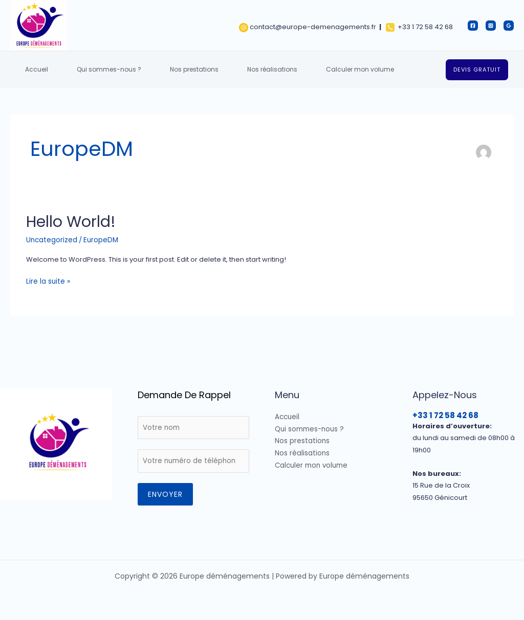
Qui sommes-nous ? (100, 69)
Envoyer (165, 493)
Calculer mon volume (332, 69)
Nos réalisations (251, 69)
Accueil (33, 69)
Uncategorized (51, 239)
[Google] (509, 25)
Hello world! (71, 222)
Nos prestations (179, 69)
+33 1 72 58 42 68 (445, 414)
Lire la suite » (46, 280)
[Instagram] (491, 25)
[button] (477, 69)
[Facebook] (473, 25)
